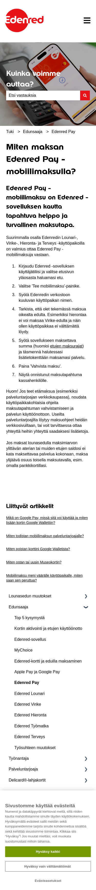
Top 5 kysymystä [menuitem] (29, 618)
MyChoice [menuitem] (23, 650)
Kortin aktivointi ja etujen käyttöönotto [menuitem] (48, 628)
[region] (48, 840)
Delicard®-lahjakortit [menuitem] (27, 780)
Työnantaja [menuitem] (19, 758)
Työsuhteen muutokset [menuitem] (35, 747)
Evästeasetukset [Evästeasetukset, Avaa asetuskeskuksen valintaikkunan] (48, 881)
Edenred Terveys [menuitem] (29, 737)
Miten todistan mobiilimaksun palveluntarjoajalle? (45, 536)
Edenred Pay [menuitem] (26, 682)
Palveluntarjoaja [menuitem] (23, 769)
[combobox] (43, 95)
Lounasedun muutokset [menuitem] (30, 596)
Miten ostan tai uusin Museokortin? (33, 562)
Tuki (10, 131)
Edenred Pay (64, 131)
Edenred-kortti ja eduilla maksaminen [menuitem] (48, 661)
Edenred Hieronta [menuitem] (30, 715)
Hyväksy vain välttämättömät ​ (48, 866)
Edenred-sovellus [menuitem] (30, 639)
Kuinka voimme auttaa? (33, 78)
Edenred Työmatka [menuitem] (31, 726)
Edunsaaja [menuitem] (18, 607)
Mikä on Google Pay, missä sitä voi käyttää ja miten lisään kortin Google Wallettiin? (47, 520)
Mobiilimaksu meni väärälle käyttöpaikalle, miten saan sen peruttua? (44, 578)
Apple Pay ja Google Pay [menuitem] (37, 672)
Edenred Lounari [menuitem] (29, 693)
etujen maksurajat (66, 346)
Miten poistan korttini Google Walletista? (38, 549)
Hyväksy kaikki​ (48, 851)
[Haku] (85, 95)
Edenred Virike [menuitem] (27, 704)
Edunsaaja (32, 131)
